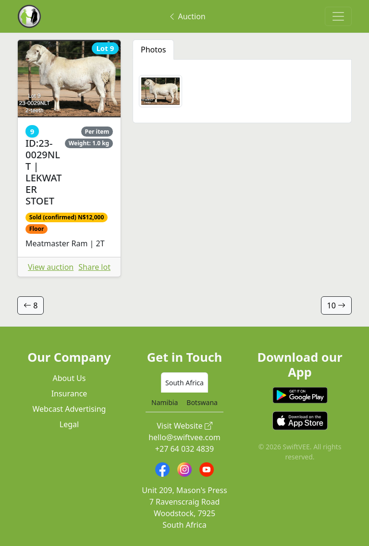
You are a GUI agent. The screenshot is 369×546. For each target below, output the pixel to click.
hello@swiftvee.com (184, 437)
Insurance (69, 393)
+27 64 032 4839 (184, 449)
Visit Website (184, 425)
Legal (69, 424)
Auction (186, 16)
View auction (51, 267)
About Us (69, 378)
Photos (153, 49)
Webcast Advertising (69, 409)
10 (336, 305)
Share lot (94, 267)
